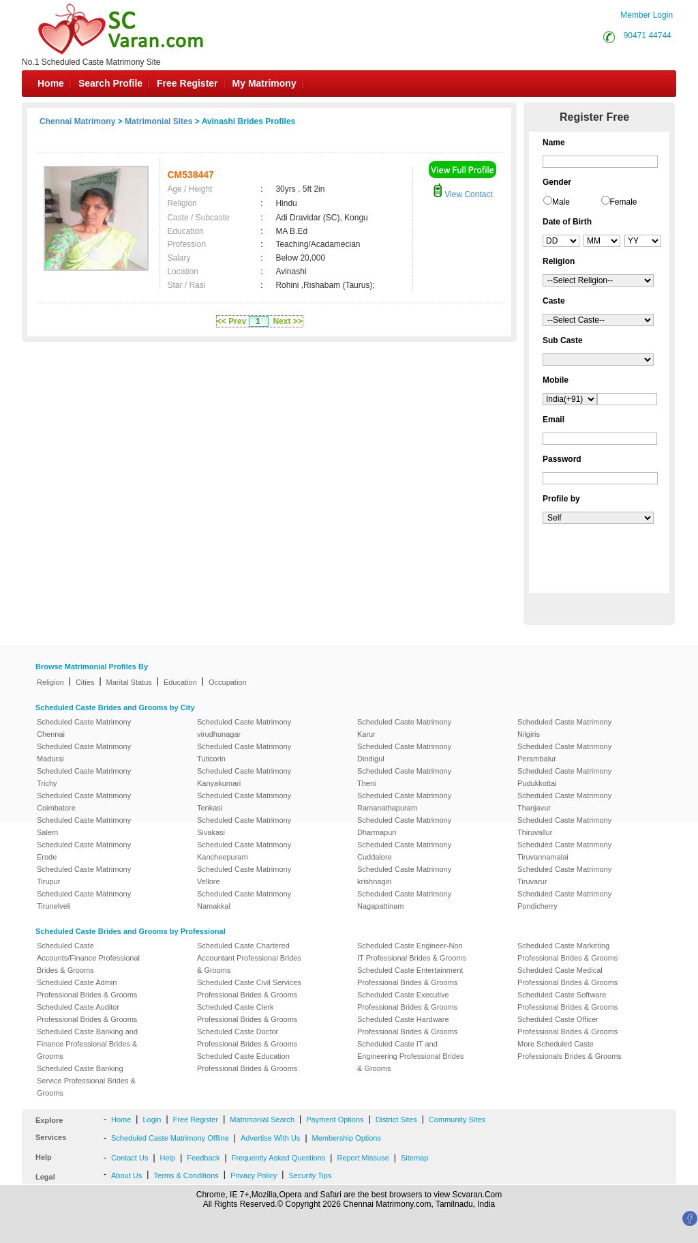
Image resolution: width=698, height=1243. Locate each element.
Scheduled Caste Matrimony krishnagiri (404, 875)
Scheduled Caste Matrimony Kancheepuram (244, 850)
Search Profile (110, 83)
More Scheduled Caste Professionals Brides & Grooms (569, 1050)
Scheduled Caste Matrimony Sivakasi (244, 826)
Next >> (287, 321)
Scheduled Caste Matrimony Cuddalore (404, 850)
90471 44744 (647, 35)
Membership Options (347, 1138)
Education (180, 682)
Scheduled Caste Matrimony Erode (84, 850)
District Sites (396, 1119)
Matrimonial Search (262, 1119)
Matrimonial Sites (158, 121)
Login (151, 1119)
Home (50, 83)
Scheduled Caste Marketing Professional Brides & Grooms (567, 951)
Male (561, 202)
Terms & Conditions (185, 1175)
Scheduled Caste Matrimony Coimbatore (84, 801)
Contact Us (129, 1158)
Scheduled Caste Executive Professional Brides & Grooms (407, 1001)
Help (168, 1158)
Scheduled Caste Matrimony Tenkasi (244, 801)
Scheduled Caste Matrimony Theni (404, 777)
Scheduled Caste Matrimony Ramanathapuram (404, 801)
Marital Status (129, 682)
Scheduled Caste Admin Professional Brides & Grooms (87, 988)
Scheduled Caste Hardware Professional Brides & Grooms (407, 1025)
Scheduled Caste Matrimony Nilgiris (564, 728)
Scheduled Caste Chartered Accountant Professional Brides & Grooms (249, 957)
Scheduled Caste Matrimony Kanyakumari (244, 777)
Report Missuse (363, 1158)
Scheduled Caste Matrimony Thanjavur (564, 801)
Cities (85, 682)
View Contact (463, 194)
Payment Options (334, 1119)
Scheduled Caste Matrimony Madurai (84, 752)
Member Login (646, 15)
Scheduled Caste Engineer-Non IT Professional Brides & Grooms (411, 951)
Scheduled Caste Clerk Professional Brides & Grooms (247, 1013)
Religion (50, 682)
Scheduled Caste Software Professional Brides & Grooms (567, 1001)
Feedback (203, 1158)
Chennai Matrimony (77, 121)
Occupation (228, 682)
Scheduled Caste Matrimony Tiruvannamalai (564, 850)
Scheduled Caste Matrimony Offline (170, 1138)
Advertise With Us (270, 1138)
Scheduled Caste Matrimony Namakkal (244, 900)
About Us (126, 1175)
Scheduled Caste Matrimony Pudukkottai (564, 777)
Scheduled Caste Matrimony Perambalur (564, 752)
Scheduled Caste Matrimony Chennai (84, 728)
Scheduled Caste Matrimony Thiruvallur (564, 826)
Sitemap (414, 1158)
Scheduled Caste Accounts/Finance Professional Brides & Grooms (88, 957)
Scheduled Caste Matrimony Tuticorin (244, 752)
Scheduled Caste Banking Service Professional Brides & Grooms (86, 1080)
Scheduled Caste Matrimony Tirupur (84, 875)
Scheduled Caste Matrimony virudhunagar (244, 728)
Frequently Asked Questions (279, 1158)
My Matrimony (264, 83)
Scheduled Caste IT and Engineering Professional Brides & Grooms (410, 1056)
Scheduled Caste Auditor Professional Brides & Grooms (87, 1013)
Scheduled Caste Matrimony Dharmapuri (404, 826)
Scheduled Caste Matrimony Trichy (84, 777)
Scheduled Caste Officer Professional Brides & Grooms (567, 1025)
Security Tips (309, 1175)
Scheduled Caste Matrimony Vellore (244, 875)
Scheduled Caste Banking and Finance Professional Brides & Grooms (87, 1043)
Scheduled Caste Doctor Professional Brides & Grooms (247, 1037)
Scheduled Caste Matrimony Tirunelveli (84, 900)
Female (623, 202)
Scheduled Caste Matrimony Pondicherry (564, 900)
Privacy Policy (253, 1175)
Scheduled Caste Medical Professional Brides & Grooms (567, 976)
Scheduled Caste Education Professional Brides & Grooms (247, 1062)
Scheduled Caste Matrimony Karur (404, 728)
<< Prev (231, 321)
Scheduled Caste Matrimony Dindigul (404, 752)
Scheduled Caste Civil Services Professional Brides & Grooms (249, 988)
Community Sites (457, 1119)
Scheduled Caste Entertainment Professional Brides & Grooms (410, 976)
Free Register (187, 83)
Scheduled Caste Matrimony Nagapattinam (404, 900)
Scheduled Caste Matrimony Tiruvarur (564, 875)
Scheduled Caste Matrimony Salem (84, 826)
